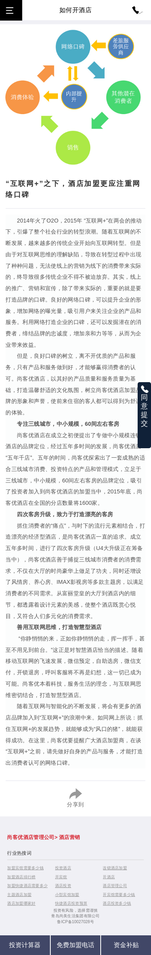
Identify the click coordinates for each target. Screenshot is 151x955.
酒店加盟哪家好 (21, 903)
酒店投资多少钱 (117, 903)
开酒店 (109, 876)
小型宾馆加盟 (67, 894)
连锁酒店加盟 (115, 867)
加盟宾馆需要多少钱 (25, 867)
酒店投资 (63, 885)
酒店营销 (69, 837)
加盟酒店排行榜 (21, 876)
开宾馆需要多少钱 (119, 894)
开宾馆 (61, 876)
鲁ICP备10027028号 (75, 922)
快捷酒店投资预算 (71, 903)
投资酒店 (63, 867)
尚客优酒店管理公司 (30, 837)
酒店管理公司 (115, 885)
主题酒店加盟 (19, 894)
